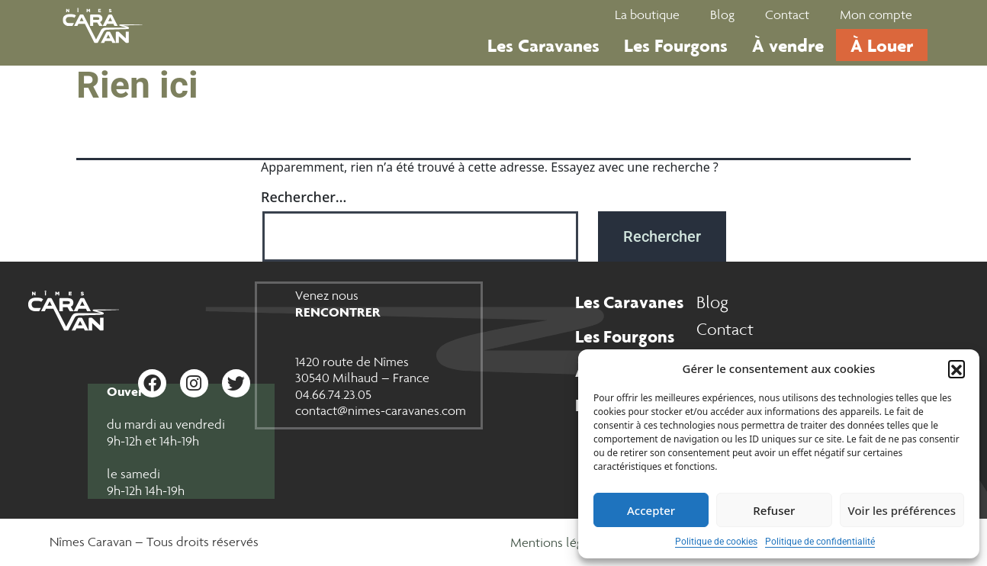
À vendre (788, 45)
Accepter (651, 510)
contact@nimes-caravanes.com (380, 410)
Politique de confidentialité (820, 541)
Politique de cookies (716, 541)
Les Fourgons (676, 45)
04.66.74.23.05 (333, 394)
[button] (956, 368)
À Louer (881, 45)
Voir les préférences (902, 510)
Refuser (774, 510)
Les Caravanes (543, 45)
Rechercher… (303, 197)
